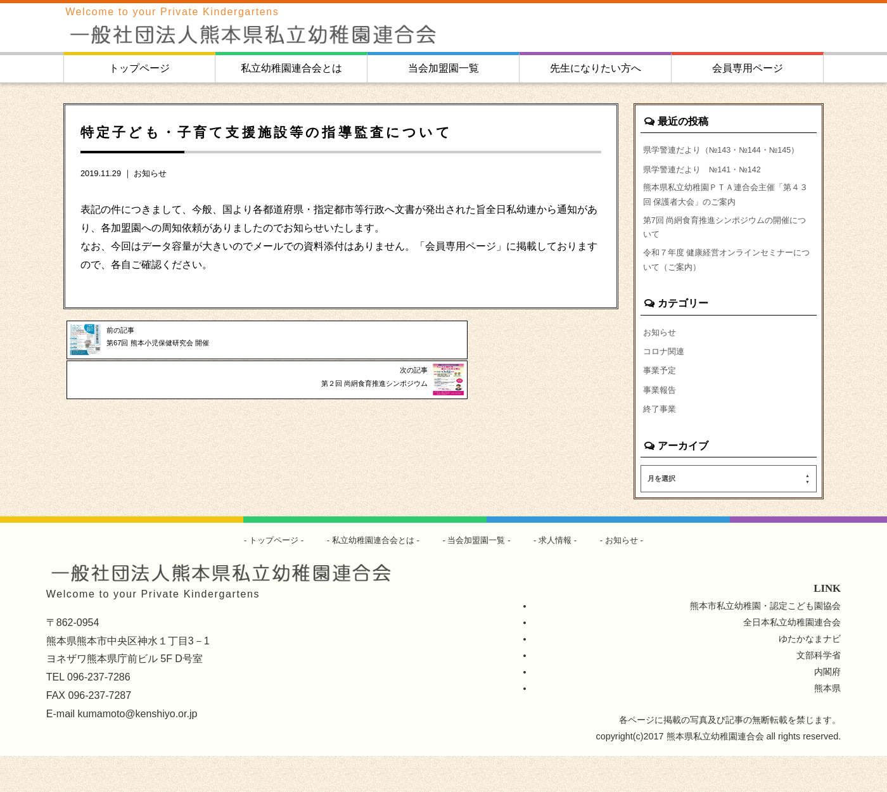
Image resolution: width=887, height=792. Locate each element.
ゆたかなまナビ (810, 675)
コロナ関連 (665, 383)
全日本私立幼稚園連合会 (792, 658)
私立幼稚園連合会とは (291, 68)
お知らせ (150, 173)
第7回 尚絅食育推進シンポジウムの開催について (726, 252)
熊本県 (827, 724)
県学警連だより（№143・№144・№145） (712, 157)
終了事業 (661, 444)
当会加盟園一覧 (443, 68)
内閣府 (827, 708)
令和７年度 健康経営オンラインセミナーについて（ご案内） (728, 289)
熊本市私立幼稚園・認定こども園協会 (765, 642)
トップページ (139, 68)
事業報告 (661, 424)
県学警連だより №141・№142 (708, 186)
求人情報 (562, 576)
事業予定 (661, 404)
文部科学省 (818, 691)
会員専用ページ (747, 68)
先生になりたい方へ (595, 68)
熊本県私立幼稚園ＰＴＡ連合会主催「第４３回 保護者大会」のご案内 (727, 215)
